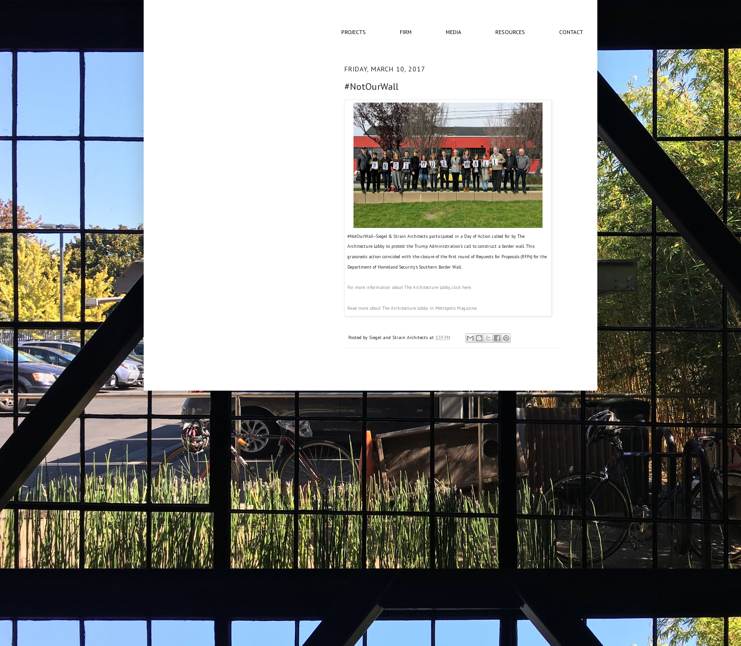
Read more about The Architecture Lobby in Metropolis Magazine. (412, 308)
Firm (406, 31)
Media (453, 31)
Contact (571, 31)
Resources (510, 31)
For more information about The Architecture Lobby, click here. (409, 287)
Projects (353, 31)
